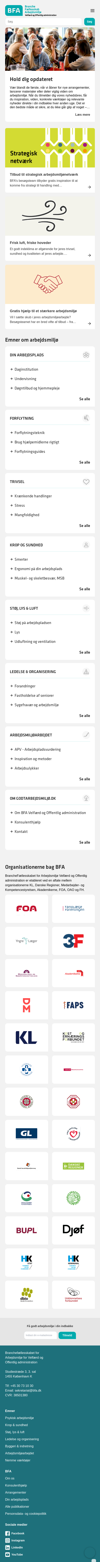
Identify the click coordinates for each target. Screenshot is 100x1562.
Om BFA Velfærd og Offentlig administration (50, 812)
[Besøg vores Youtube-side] (50, 1554)
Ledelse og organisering (22, 1439)
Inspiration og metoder (33, 758)
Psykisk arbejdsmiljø (19, 1418)
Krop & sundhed (16, 1425)
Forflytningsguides (30, 451)
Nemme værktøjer (17, 1460)
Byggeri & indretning (19, 1446)
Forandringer (25, 686)
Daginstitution (26, 369)
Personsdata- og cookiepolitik (25, 1513)
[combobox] (43, 21)
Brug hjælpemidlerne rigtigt (37, 442)
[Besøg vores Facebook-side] (50, 1533)
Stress (20, 505)
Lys (17, 632)
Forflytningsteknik (30, 432)
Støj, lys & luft (14, 1432)
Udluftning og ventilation (35, 641)
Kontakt (21, 831)
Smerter (21, 559)
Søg (89, 21)
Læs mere (82, 114)
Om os (9, 1478)
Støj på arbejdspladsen (33, 622)
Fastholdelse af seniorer (34, 695)
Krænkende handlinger (33, 496)
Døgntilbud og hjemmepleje (37, 388)
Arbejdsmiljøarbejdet (19, 1453)
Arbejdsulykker (27, 768)
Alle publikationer (17, 1506)
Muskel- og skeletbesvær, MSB (39, 578)
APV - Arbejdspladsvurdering (38, 749)
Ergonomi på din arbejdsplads (38, 568)
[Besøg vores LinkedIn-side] (50, 1547)
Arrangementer (15, 1492)
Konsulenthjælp (27, 822)
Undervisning (25, 378)
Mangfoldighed (27, 515)
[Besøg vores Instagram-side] (50, 1540)
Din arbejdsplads (17, 1499)
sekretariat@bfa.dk (28, 1390)
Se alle (84, 398)
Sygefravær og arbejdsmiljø (37, 705)
